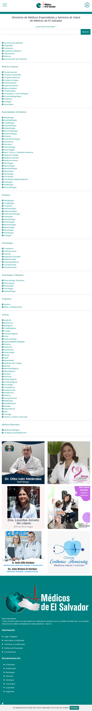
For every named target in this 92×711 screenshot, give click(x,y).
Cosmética (8, 243)
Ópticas (6, 56)
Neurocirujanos (9, 87)
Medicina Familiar (10, 152)
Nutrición (7, 368)
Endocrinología (9, 332)
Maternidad (8, 353)
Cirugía (6, 324)
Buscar (85, 31)
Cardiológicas (9, 321)
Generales (7, 212)
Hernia (6, 347)
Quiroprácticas (9, 389)
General (6, 248)
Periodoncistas (9, 262)
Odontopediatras (10, 256)
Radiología (7, 392)
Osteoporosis (8, 381)
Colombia (10, 678)
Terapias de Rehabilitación (14, 423)
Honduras (10, 670)
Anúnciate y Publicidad (14, 631)
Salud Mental (8, 400)
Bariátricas (7, 316)
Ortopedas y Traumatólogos (15, 92)
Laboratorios (8, 53)
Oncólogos (7, 173)
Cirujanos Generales (11, 74)
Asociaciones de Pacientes (14, 58)
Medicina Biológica (11, 420)
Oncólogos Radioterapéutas (15, 175)
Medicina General (10, 155)
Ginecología (8, 345)
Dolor (5, 329)
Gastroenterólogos (11, 136)
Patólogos (7, 178)
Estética (6, 337)
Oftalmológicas (10, 373)
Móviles (6, 358)
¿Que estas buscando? (46, 26)
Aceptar (74, 708)
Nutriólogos (8, 170)
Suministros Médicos (12, 50)
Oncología (7, 376)
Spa (4, 402)
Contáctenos (10, 642)
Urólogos (6, 100)
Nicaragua (10, 663)
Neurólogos (8, 168)
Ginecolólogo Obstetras (13, 275)
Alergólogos (8, 116)
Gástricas (7, 340)
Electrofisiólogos (10, 129)
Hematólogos (9, 144)
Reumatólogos (9, 183)
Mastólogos (8, 280)
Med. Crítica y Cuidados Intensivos (18, 149)
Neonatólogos (9, 220)
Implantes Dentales (11, 251)
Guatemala (11, 659)
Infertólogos (8, 277)
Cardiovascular (9, 71)
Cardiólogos (8, 121)
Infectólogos (8, 147)
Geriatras (7, 142)
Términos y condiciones (14, 634)
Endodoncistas (9, 246)
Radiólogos (7, 181)
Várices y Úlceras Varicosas (14, 407)
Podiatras (7, 97)
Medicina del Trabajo (12, 355)
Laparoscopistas (10, 84)
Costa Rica (10, 674)
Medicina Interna (10, 157)
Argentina (10, 682)
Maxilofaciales (9, 254)
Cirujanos (7, 202)
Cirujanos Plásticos (11, 77)
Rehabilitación (9, 394)
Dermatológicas (10, 327)
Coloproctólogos (10, 79)
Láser (5, 350)
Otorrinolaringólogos (12, 95)
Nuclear (6, 366)
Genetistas (7, 139)
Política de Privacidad (13, 638)
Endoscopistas (9, 82)
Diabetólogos (8, 126)
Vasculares (7, 103)
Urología (6, 405)
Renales (6, 397)
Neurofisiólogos (9, 165)
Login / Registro (11, 627)
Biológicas (7, 319)
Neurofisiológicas (10, 360)
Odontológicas (9, 371)
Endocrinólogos (9, 131)
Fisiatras (6, 134)
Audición (6, 314)
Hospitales (7, 45)
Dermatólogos (9, 123)
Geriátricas (7, 342)
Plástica (6, 387)
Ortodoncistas (9, 259)
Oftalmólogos (9, 90)
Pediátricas (8, 384)
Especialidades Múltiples (13, 334)
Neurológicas (8, 363)
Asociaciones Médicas (12, 43)
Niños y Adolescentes (12, 301)
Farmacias (7, 48)
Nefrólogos (7, 160)
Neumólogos (8, 162)
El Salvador (10, 655)
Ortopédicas (8, 379)
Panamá (9, 666)
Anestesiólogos (9, 118)
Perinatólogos (9, 285)
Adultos (6, 298)
